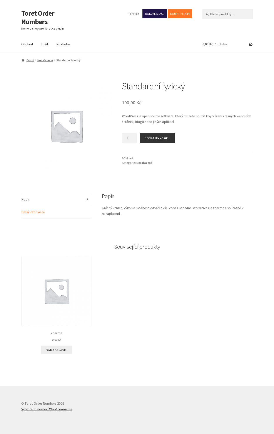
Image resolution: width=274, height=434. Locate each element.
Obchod (27, 44)
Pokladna (63, 44)
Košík (44, 44)
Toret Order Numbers (37, 17)
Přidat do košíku (157, 138)
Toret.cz (134, 14)
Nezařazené (45, 60)
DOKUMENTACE (154, 14)
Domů (30, 60)
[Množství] (129, 138)
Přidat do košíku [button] (56, 350)
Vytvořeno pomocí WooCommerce (46, 409)
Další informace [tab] (33, 212)
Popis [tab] (25, 199)
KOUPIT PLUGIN (180, 14)
